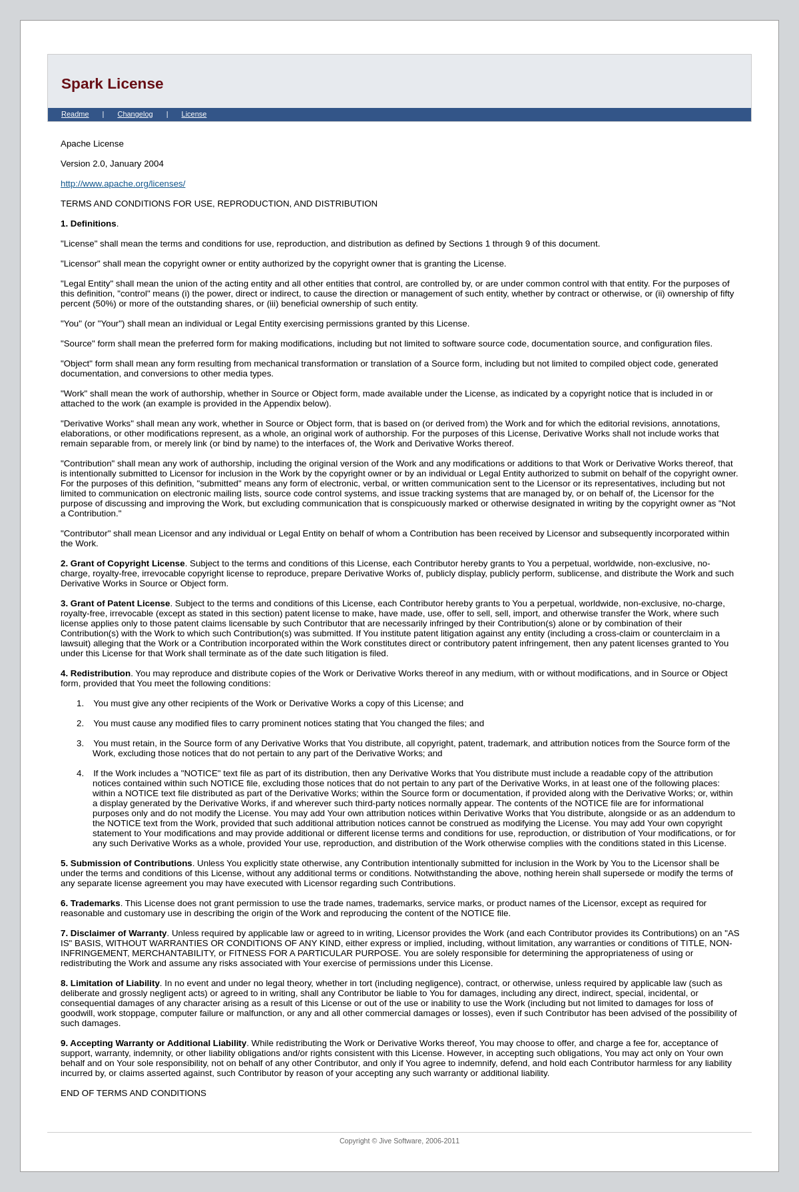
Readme (75, 114)
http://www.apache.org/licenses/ (123, 184)
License (194, 114)
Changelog (134, 114)
